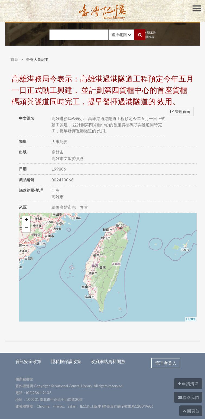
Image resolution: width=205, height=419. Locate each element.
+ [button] (26, 220)
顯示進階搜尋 (150, 35)
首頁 (14, 59)
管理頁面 (180, 111)
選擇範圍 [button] (121, 34)
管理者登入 (166, 363)
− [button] (26, 228)
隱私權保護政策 (66, 361)
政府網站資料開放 (108, 361)
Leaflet (190, 319)
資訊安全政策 (28, 361)
